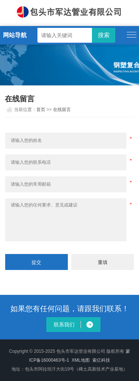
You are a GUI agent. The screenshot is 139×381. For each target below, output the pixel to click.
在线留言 (62, 109)
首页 (40, 109)
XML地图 (81, 360)
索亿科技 (101, 360)
